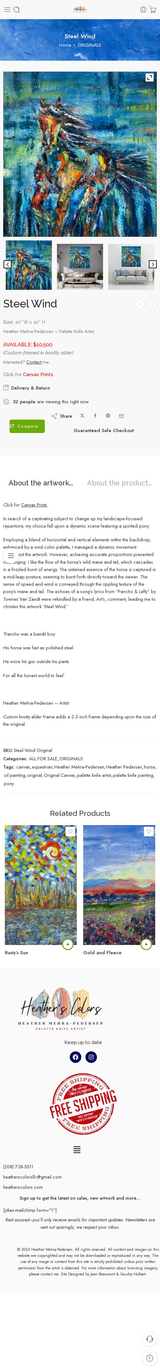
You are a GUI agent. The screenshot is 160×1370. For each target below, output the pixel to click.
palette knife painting (133, 775)
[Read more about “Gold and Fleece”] (146, 944)
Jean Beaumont (103, 1274)
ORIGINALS (89, 45)
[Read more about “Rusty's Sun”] (68, 944)
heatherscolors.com (23, 1187)
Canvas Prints (38, 374)
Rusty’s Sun (16, 952)
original (34, 775)
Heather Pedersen (124, 766)
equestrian (42, 766)
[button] (76, 1150)
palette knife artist (94, 775)
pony (9, 783)
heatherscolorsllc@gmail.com (32, 1176)
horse (149, 766)
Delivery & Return (26, 387)
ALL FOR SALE (43, 758)
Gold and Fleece (102, 952)
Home (65, 45)
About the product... (119, 483)
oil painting (14, 775)
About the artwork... (41, 483)
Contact (34, 362)
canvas (23, 766)
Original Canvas (59, 775)
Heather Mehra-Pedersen (79, 766)
